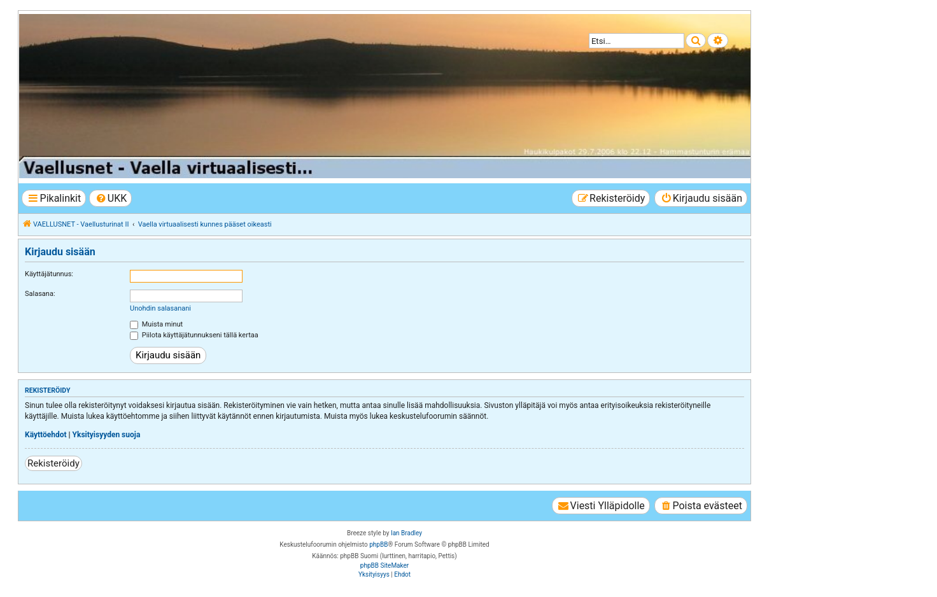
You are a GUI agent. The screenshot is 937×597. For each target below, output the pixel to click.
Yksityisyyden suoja (107, 434)
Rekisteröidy (53, 463)
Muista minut (156, 324)
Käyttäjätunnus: (49, 274)
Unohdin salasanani (160, 308)
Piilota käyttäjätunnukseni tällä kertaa (194, 335)
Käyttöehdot (46, 434)
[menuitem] (110, 198)
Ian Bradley (406, 533)
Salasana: (40, 294)
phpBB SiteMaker (384, 565)
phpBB (378, 544)
